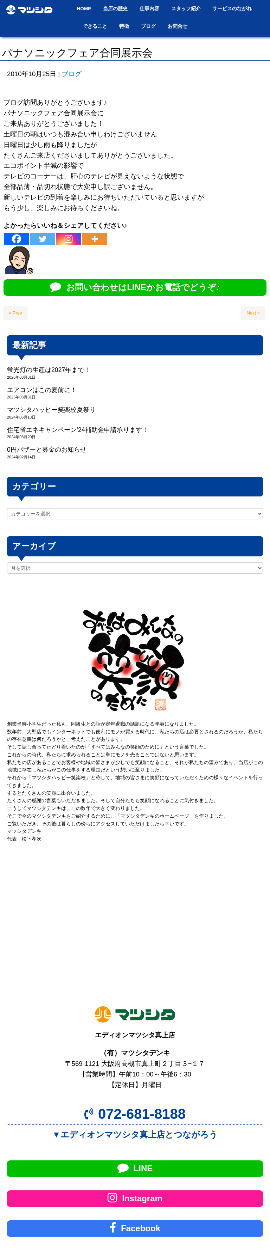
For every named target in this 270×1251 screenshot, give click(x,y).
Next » (253, 313)
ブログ (72, 74)
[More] (94, 239)
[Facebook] (16, 239)
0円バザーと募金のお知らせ (46, 449)
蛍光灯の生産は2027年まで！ (48, 369)
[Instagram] (68, 239)
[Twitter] (42, 239)
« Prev (15, 313)
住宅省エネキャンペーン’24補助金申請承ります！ (77, 429)
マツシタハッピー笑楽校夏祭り (51, 409)
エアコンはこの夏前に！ (42, 389)
